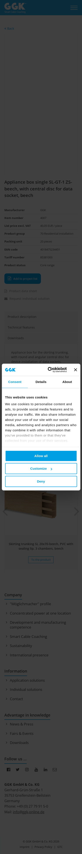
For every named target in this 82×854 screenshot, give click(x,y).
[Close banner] (75, 369)
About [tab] (67, 382)
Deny (41, 481)
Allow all (41, 456)
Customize (41, 468)
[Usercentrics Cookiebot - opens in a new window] (50, 370)
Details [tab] (41, 382)
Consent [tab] (14, 382)
